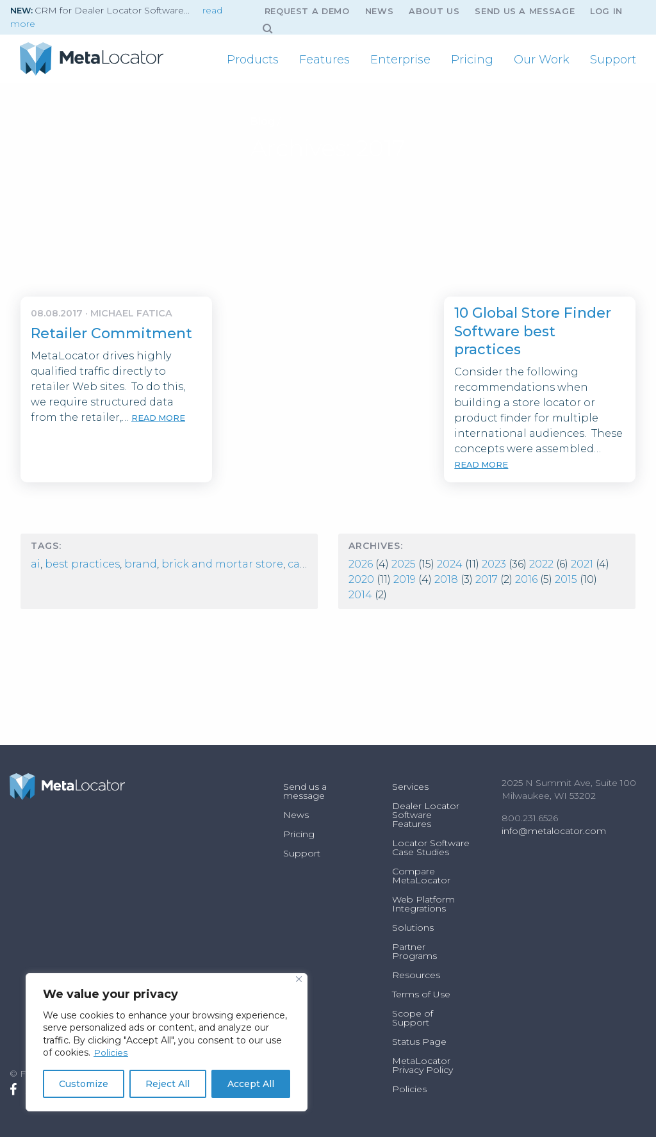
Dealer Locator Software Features (425, 815)
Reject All (167, 1084)
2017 (486, 579)
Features (324, 60)
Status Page (419, 1041)
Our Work (542, 60)
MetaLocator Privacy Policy (422, 1065)
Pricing (472, 60)
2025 (403, 564)
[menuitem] (253, 59)
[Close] (299, 979)
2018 (446, 579)
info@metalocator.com (554, 831)
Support (613, 60)
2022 (541, 564)
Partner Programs (414, 951)
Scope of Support (412, 1018)
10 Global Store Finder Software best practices (532, 331)
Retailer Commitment (111, 333)
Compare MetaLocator (421, 875)
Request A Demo (307, 11)
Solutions (413, 927)
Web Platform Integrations (423, 904)
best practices (82, 564)
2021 (582, 564)
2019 (404, 579)
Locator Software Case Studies (431, 847)
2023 (494, 564)
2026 (360, 564)
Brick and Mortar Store (222, 564)
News (379, 11)
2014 (360, 595)
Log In (606, 11)
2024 (450, 564)
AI (35, 564)
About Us (434, 11)
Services (410, 786)
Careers (307, 564)
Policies (110, 1052)
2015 (566, 579)
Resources (416, 975)
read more (158, 418)
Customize (83, 1084)
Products (253, 60)
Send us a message (525, 11)
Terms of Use (421, 994)
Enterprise (400, 60)
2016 (526, 579)
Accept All (250, 1084)
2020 (361, 579)
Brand (140, 564)
